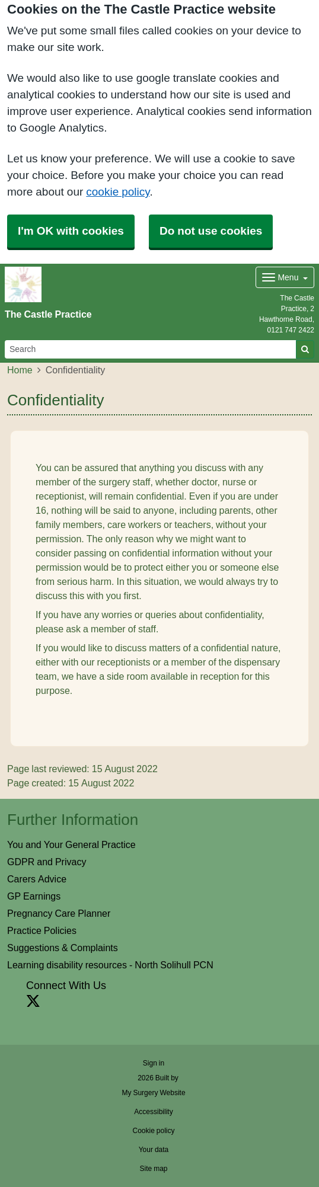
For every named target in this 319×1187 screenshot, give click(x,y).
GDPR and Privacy (46, 861)
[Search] (150, 349)
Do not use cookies (211, 230)
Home (20, 370)
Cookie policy (153, 1130)
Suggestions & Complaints (62, 947)
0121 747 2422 (290, 330)
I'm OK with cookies (71, 230)
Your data (154, 1149)
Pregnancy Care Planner (58, 913)
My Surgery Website (153, 1092)
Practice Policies (41, 930)
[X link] (33, 1001)
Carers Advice (36, 879)
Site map (153, 1168)
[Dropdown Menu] (285, 277)
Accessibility (153, 1111)
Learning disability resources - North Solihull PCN (110, 965)
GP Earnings (33, 896)
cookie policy (117, 191)
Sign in (153, 1063)
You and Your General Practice (71, 844)
